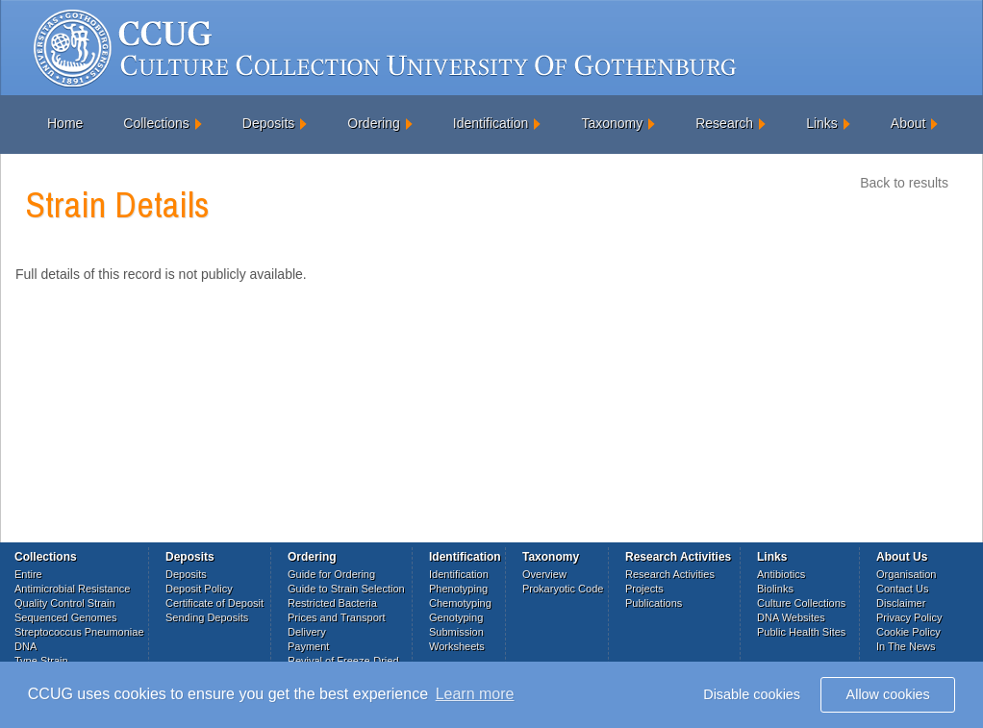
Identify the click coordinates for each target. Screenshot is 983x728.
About (908, 123)
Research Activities (670, 574)
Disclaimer (900, 603)
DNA (25, 646)
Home (65, 123)
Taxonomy (612, 123)
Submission (456, 632)
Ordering (373, 123)
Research (724, 123)
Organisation (906, 574)
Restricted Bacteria (332, 603)
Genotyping (456, 617)
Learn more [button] (475, 694)
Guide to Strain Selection (346, 588)
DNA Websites (791, 617)
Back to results (904, 182)
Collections (156, 123)
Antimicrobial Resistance (72, 588)
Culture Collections (801, 603)
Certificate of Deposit (214, 603)
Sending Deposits (206, 617)
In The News (906, 646)
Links (822, 123)
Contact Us (902, 588)
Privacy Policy (909, 617)
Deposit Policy (199, 588)
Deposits (268, 123)
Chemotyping (460, 603)
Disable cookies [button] (751, 694)
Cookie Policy (908, 632)
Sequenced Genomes (65, 617)
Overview (544, 574)
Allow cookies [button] (888, 694)
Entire (28, 574)
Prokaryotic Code (562, 588)
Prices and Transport (337, 617)
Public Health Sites (801, 632)
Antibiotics (781, 574)
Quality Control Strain (64, 603)
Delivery (307, 632)
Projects (644, 588)
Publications (653, 603)
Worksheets (457, 646)
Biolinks (775, 588)
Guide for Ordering (331, 574)
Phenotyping (458, 588)
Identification (491, 123)
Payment (308, 646)
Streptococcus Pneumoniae (79, 632)
